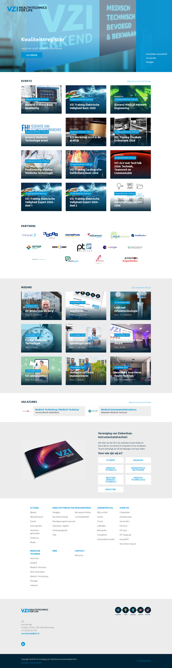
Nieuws (26, 287)
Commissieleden (82, 517)
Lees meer (41, 306)
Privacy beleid (35, 663)
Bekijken (41, 99)
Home (149, 7)
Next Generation (37, 572)
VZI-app (123, 530)
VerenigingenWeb (144, 661)
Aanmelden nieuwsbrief (155, 54)
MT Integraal (125, 535)
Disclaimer (25, 663)
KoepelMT (124, 539)
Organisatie (125, 512)
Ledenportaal (154, 27)
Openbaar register (60, 526)
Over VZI (151, 32)
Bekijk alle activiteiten (139, 81)
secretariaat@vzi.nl (30, 633)
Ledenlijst (101, 526)
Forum (100, 521)
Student (110, 460)
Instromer (34, 558)
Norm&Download (60, 517)
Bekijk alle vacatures (140, 402)
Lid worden (151, 58)
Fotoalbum (102, 535)
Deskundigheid (154, 22)
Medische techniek (156, 37)
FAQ (54, 535)
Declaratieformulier (106, 539)
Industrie (111, 489)
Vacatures (29, 401)
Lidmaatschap (126, 517)
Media (32, 542)
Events (26, 80)
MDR (148, 42)
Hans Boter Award (128, 544)
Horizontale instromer (138, 469)
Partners (123, 526)
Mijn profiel (102, 512)
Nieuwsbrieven (36, 517)
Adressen (79, 555)
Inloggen (150, 62)
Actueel (150, 12)
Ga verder (31, 55)
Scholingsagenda (59, 530)
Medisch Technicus (110, 469)
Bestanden (102, 530)
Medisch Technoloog (138, 479)
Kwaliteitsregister (42, 39)
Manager (138, 460)
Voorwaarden (36, 526)
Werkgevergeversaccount (63, 521)
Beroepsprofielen (83, 512)
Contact (151, 47)
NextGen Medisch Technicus (110, 480)
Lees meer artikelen (141, 288)
